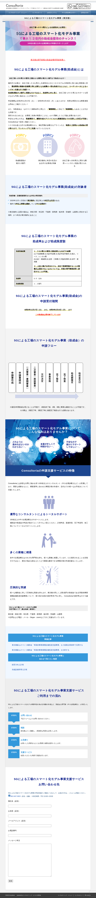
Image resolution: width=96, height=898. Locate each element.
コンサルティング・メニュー (17, 12)
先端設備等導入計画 (19, 670)
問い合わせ (88, 895)
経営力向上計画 (18, 665)
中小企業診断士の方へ (69, 12)
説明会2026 (84, 12)
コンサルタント (37, 12)
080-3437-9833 (14, 796)
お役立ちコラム (52, 12)
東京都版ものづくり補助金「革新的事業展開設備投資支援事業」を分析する (40, 650)
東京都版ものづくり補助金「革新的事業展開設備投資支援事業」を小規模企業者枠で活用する (47, 645)
